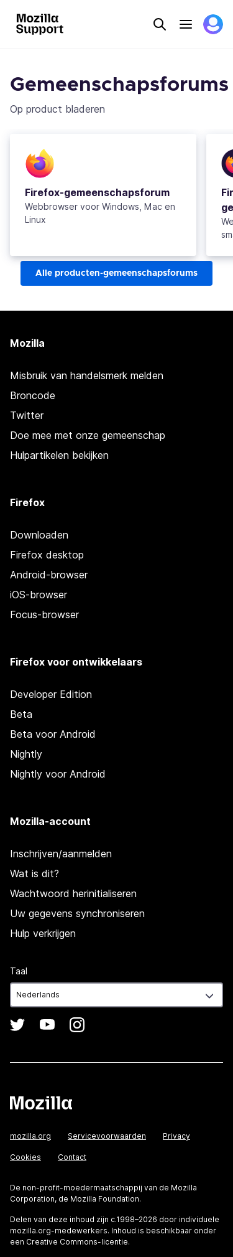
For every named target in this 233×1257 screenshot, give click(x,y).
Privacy (176, 1136)
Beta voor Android (53, 734)
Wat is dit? (34, 873)
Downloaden (39, 535)
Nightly (26, 754)
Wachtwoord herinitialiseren (73, 893)
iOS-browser (38, 594)
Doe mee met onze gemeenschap (87, 435)
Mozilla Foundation (104, 1198)
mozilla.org (30, 1136)
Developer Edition (51, 694)
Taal (18, 971)
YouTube (47, 1024)
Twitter (26, 415)
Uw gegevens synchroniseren (77, 913)
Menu (186, 24)
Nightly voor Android (58, 774)
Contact (72, 1157)
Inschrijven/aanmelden (61, 853)
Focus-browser (44, 614)
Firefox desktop (47, 554)
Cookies (25, 1157)
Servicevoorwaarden (107, 1136)
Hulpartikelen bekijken (59, 455)
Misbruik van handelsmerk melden (86, 375)
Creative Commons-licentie (77, 1241)
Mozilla (41, 1103)
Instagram (77, 1024)
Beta (21, 714)
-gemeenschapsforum (97, 192)
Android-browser (49, 574)
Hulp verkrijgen (43, 933)
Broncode (32, 395)
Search (160, 24)
